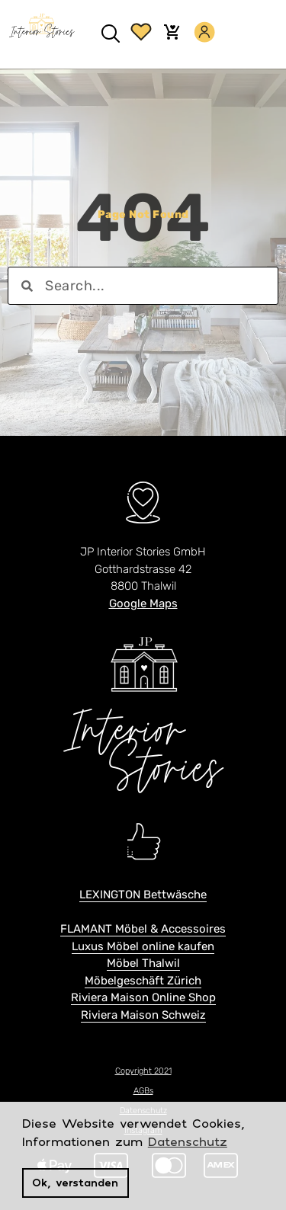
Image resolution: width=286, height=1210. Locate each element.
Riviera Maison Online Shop (143, 997)
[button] (111, 34)
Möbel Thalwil (143, 963)
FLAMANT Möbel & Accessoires (143, 929)
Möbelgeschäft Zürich (143, 981)
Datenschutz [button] (187, 1141)
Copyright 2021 (143, 1071)
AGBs (143, 1091)
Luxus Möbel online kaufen (143, 946)
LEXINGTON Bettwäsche (143, 894)
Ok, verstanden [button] (75, 1182)
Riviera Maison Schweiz (143, 1015)
